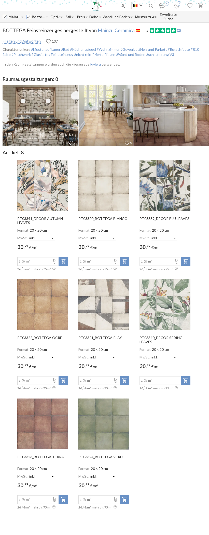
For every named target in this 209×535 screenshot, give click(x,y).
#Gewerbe (128, 49)
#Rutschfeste (178, 49)
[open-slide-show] (42, 185)
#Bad (64, 49)
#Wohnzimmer (108, 49)
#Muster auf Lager (45, 49)
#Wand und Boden (130, 54)
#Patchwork (21, 54)
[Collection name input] (38, 17)
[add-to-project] (63, 261)
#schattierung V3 (159, 54)
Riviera (95, 64)
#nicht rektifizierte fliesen (94, 54)
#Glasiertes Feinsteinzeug (52, 54)
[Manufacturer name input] (14, 17)
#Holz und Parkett (152, 49)
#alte (7, 54)
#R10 (194, 49)
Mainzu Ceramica (116, 30)
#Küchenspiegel (82, 49)
